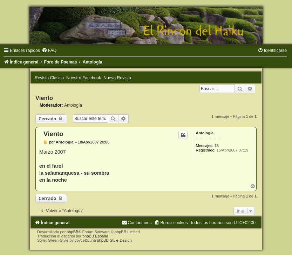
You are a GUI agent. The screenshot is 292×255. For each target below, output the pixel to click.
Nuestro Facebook (83, 77)
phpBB (72, 232)
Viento (44, 98)
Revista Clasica (49, 77)
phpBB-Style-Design (114, 240)
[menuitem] (49, 50)
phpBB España (95, 236)
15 (217, 145)
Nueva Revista (117, 77)
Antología (73, 105)
